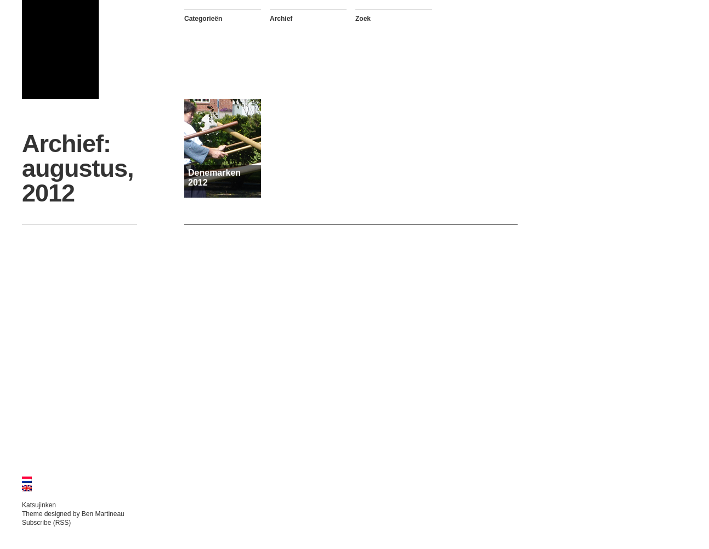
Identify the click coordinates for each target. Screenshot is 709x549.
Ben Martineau (103, 514)
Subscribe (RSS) (46, 522)
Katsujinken (39, 505)
